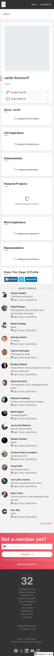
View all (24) (46, 523)
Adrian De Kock (19, 381)
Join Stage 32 (45, 4)
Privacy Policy (27, 614)
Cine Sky (15, 510)
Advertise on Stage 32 (27, 598)
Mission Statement (27, 592)
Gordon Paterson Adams (24, 452)
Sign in (34, 4)
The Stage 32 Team (27, 589)
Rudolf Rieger (18, 306)
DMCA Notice (27, 611)
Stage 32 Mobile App (27, 626)
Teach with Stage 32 (27, 601)
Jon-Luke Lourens (20, 479)
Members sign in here (27, 564)
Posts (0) (27, 92)
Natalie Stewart (19, 439)
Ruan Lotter (17, 493)
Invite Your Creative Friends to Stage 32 (27, 642)
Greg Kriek (16, 466)
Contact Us (27, 617)
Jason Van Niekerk (21, 425)
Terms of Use (27, 608)
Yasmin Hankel (18, 293)
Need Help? (27, 605)
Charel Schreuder (20, 350)
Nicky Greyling (18, 323)
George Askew (19, 337)
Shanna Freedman (20, 398)
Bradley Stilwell (19, 364)
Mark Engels (17, 411)
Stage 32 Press (27, 595)
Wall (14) (27, 99)
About (6, 13)
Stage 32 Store (29, 629)
